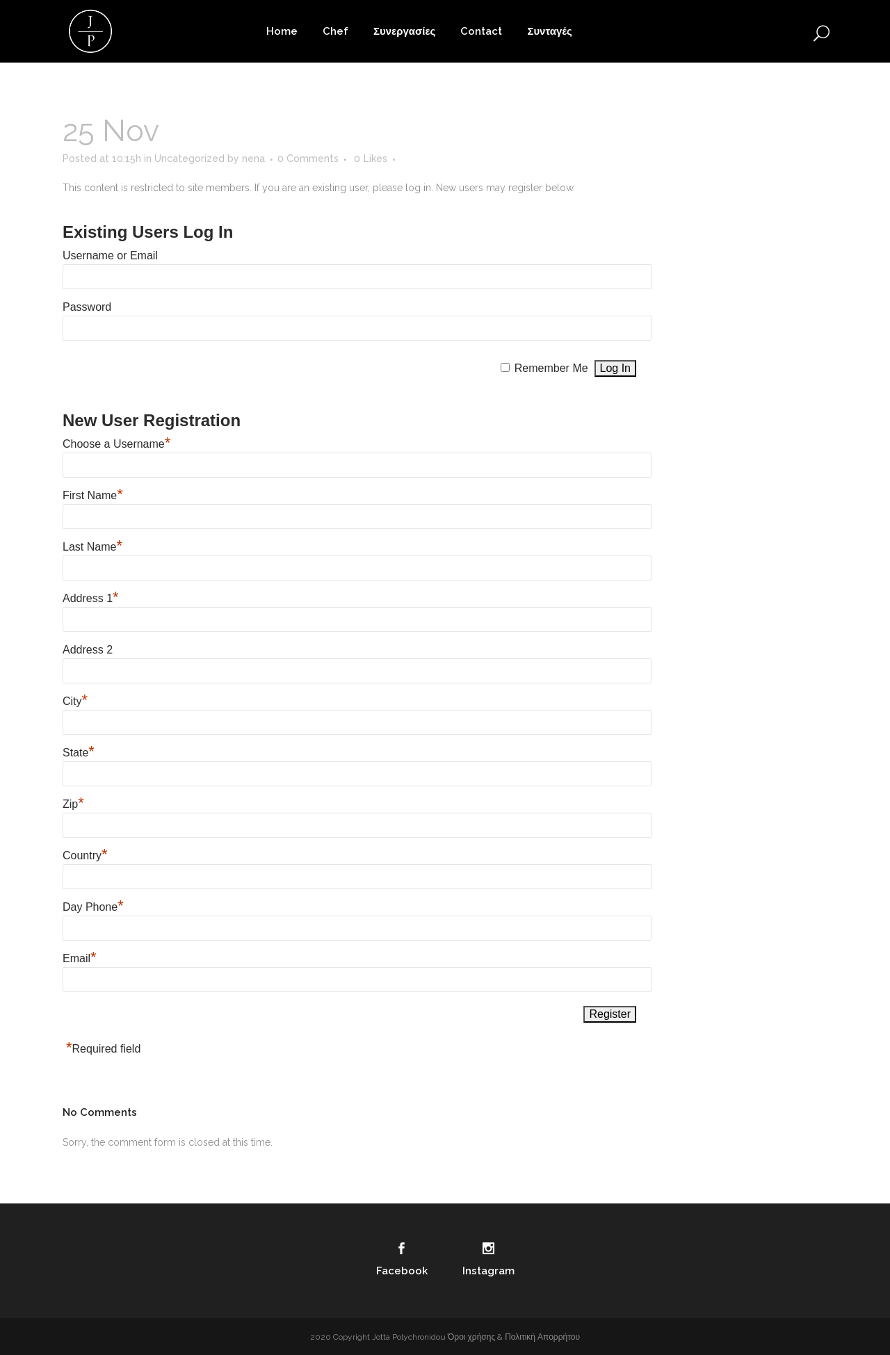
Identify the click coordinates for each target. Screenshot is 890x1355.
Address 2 (88, 650)
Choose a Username (116, 444)
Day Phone (93, 907)
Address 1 (91, 598)
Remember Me (551, 368)
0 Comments (308, 158)
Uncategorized (189, 158)
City (75, 701)
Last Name (92, 547)
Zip (73, 804)
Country (85, 855)
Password (87, 307)
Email (80, 958)
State (79, 752)
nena (253, 158)
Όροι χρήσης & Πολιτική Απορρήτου (514, 1337)
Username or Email (110, 255)
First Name (93, 495)
